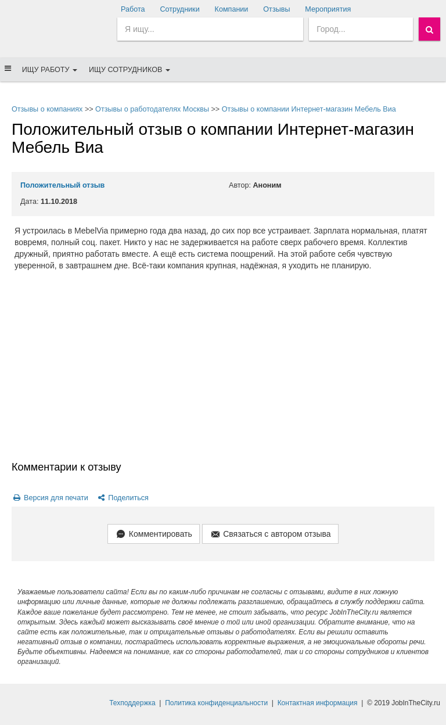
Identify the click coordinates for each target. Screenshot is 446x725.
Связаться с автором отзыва (270, 534)
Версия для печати (50, 498)
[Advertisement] (223, 373)
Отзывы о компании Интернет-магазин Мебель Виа (309, 109)
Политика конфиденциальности (216, 703)
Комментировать (153, 534)
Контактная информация (318, 703)
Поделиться (122, 498)
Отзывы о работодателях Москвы (152, 109)
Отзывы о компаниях (47, 109)
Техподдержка (132, 703)
